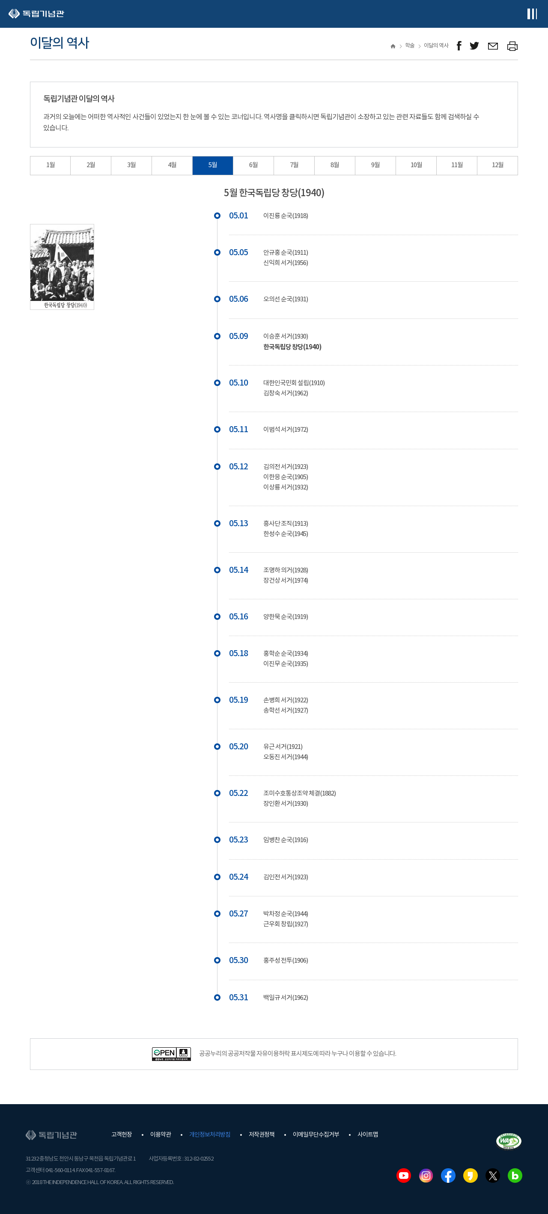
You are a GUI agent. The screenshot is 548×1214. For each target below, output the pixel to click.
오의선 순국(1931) (285, 299)
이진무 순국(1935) (285, 664)
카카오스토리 (470, 1175)
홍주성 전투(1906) (285, 960)
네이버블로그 (515, 1175)
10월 (416, 165)
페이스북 (448, 1175)
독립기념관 (36, 14)
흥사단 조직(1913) (285, 523)
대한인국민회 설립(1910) (294, 383)
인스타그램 (426, 1175)
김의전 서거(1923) (285, 467)
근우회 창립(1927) (285, 924)
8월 (335, 165)
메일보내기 (493, 46)
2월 (90, 165)
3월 (131, 165)
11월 (457, 165)
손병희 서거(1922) (285, 700)
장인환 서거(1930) (285, 803)
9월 (375, 165)
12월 (497, 165)
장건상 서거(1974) (285, 580)
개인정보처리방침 (209, 1134)
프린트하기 (512, 46)
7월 (294, 165)
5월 (212, 165)
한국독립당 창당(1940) (292, 347)
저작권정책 (261, 1134)
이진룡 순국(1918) (285, 216)
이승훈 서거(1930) (285, 336)
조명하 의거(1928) (285, 570)
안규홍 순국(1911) (285, 252)
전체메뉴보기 (531, 13)
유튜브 (403, 1175)
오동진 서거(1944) (285, 757)
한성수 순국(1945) (285, 534)
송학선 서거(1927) (285, 710)
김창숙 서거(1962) (285, 393)
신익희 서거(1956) (285, 263)
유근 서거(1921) (282, 747)
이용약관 (160, 1134)
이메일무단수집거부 (316, 1134)
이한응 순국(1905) (285, 477)
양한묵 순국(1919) (285, 617)
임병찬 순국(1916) (285, 840)
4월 (172, 165)
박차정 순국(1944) (285, 914)
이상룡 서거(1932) (285, 487)
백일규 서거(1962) (285, 998)
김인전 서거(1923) (285, 877)
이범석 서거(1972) (285, 429)
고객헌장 (121, 1134)
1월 (50, 165)
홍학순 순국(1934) (285, 653)
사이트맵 (367, 1134)
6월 (253, 165)
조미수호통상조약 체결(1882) (299, 793)
